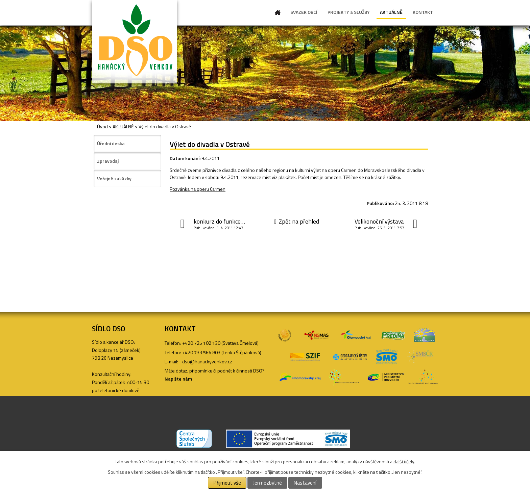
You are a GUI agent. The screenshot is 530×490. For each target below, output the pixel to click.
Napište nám (178, 378)
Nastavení (305, 483)
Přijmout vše (227, 483)
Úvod (278, 14)
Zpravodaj (108, 160)
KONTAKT (423, 12)
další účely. (404, 461)
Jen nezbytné (267, 483)
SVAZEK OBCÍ (303, 12)
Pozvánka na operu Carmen (197, 188)
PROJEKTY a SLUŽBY (349, 12)
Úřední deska (111, 143)
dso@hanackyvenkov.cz (207, 361)
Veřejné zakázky (114, 178)
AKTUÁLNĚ (391, 12)
